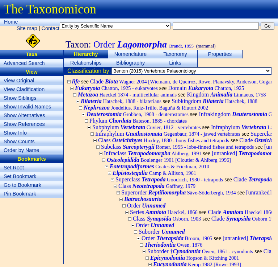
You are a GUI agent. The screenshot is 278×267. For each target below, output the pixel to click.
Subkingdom (214, 101)
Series (164, 212)
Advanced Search (24, 63)
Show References (24, 124)
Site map (27, 28)
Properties (220, 54)
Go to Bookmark (22, 185)
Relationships (85, 63)
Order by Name (21, 150)
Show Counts (19, 141)
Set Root (14, 168)
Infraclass (153, 153)
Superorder (178, 192)
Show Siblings (20, 98)
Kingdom (226, 94)
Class (163, 140)
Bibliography (130, 63)
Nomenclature (130, 54)
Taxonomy (175, 54)
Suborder (162, 232)
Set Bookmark (20, 176)
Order (146, 205)
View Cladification (24, 89)
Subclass (177, 147)
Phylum (138, 121)
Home (11, 22)
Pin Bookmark (20, 194)
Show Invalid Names (27, 107)
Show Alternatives (24, 115)
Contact (51, 28)
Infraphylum (167, 134)
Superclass (169, 179)
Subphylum (146, 127)
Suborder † (200, 251)
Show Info (15, 133)
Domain (206, 88)
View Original (19, 80)
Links (175, 63)
